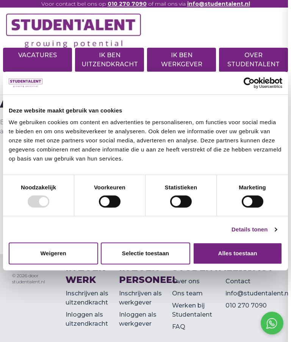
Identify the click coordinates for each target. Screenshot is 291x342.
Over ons (186, 281)
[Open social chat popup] (272, 323)
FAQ (178, 326)
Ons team (187, 293)
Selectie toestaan (145, 253)
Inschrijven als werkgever (140, 298)
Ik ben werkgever (181, 60)
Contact (237, 281)
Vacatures (37, 55)
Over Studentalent (253, 60)
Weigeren (53, 253)
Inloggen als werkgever (137, 319)
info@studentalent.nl (257, 293)
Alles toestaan (237, 253)
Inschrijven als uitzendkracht (87, 298)
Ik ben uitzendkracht (109, 60)
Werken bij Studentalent (192, 310)
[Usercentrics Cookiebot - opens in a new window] (249, 83)
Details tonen (250, 229)
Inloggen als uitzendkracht (87, 319)
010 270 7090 (246, 305)
